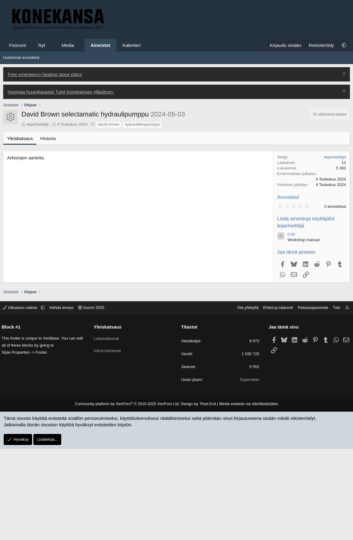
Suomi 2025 (94, 399)
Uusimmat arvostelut (21, 149)
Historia (48, 230)
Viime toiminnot (108, 440)
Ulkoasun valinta (23, 399)
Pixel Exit (206, 496)
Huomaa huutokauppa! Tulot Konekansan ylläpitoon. (61, 183)
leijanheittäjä (38, 216)
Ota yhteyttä (245, 399)
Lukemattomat (107, 429)
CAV (291, 326)
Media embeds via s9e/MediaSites (245, 496)
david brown (108, 216)
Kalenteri (131, 45)
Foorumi (17, 45)
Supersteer (248, 471)
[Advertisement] (176, 97)
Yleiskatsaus (20, 230)
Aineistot (100, 45)
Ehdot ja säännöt (275, 399)
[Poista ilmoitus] (343, 166)
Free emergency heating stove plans (45, 166)
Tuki (333, 399)
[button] (50, 45)
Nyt (41, 45)
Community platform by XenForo (129, 496)
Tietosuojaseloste (310, 399)
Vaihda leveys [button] (64, 399)
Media (68, 45)
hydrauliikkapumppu (142, 216)
